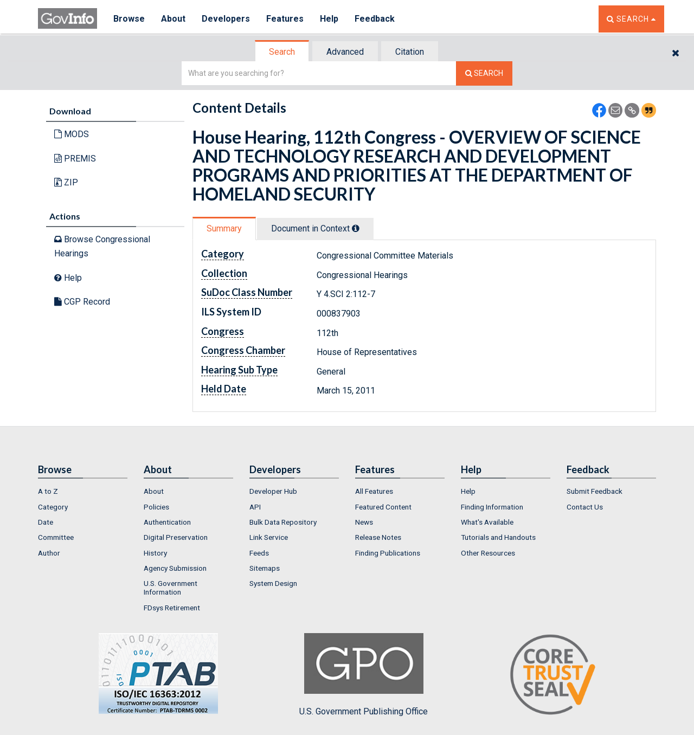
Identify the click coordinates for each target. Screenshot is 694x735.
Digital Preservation (176, 537)
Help (329, 19)
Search (282, 52)
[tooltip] (355, 228)
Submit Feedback (594, 491)
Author (49, 553)
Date (45, 522)
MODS (71, 134)
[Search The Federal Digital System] (484, 73)
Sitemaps (264, 568)
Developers (226, 19)
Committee (56, 537)
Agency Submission (175, 568)
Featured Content (383, 506)
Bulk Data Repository (283, 522)
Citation (409, 52)
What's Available (487, 522)
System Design (273, 583)
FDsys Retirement (172, 607)
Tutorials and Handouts (498, 537)
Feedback (375, 19)
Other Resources (488, 553)
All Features (374, 491)
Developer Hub (273, 491)
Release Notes (378, 537)
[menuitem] (82, 491)
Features (285, 19)
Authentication (167, 522)
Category (53, 506)
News (364, 522)
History (155, 553)
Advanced (345, 52)
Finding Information (492, 506)
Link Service (268, 537)
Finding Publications (387, 553)
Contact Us (585, 506)
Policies (156, 506)
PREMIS (75, 158)
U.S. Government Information (170, 587)
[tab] (282, 51)
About (173, 19)
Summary (224, 228)
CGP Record (82, 301)
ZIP (66, 182)
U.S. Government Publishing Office (363, 675)
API (255, 506)
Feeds (259, 553)
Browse (129, 19)
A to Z (48, 491)
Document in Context (315, 228)
